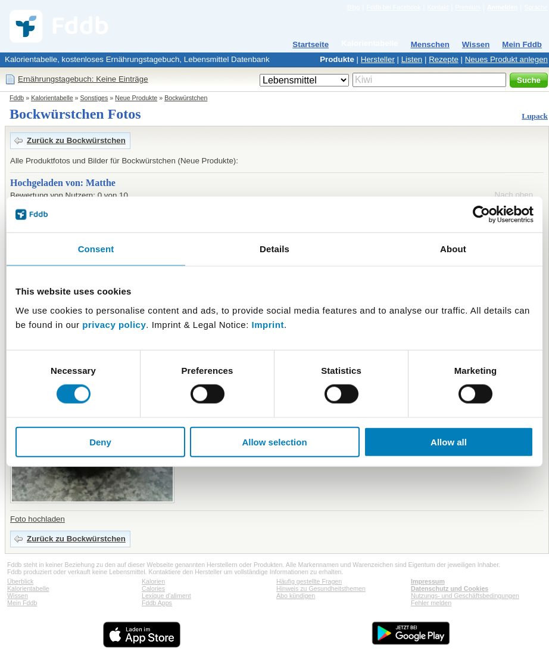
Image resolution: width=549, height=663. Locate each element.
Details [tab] (274, 249)
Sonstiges (94, 97)
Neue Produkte (136, 97)
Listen (412, 59)
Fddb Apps (157, 602)
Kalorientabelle (369, 43)
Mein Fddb (522, 44)
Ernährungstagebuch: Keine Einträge (83, 79)
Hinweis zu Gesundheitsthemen (321, 588)
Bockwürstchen (185, 97)
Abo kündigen (295, 595)
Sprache (536, 7)
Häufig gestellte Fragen (309, 581)
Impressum (428, 581)
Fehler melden (431, 602)
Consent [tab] (96, 249)
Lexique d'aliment (166, 595)
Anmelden (502, 7)
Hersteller (378, 59)
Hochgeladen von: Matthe (63, 183)
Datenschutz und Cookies (449, 588)
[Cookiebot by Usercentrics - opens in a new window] (481, 215)
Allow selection (274, 441)
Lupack (535, 115)
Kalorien (153, 581)
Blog (353, 7)
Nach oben (514, 194)
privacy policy (114, 324)
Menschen (430, 44)
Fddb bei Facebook (393, 7)
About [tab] (453, 249)
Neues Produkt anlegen (506, 59)
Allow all (449, 441)
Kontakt (437, 7)
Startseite (310, 44)
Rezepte (443, 59)
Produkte (337, 59)
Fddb (17, 97)
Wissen (476, 44)
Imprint (268, 324)
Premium (468, 7)
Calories (153, 588)
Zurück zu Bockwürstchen (76, 140)
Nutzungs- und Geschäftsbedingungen (465, 595)
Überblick (20, 581)
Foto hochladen (37, 519)
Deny (100, 441)
